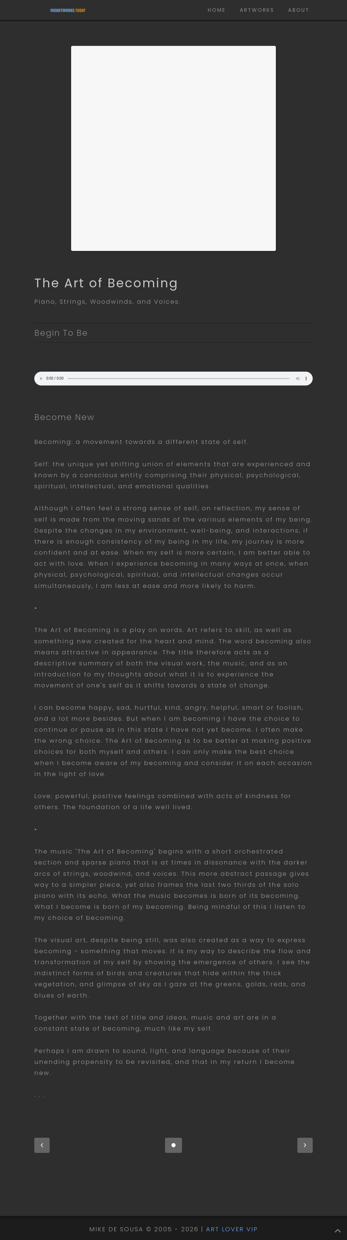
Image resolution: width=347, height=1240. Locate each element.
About (298, 10)
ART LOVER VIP (232, 1229)
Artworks (257, 10)
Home (217, 10)
